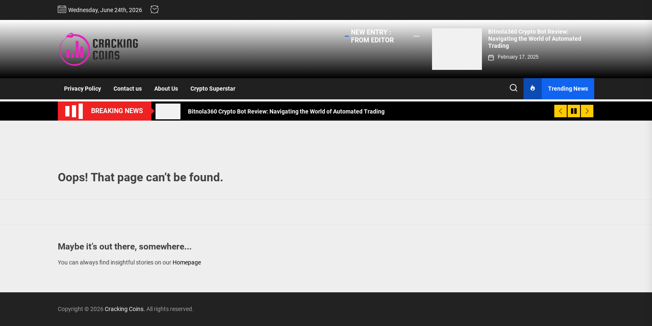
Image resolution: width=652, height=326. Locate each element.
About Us (166, 88)
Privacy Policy (82, 88)
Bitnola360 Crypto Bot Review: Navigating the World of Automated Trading (534, 38)
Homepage (187, 262)
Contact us (128, 88)
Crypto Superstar (212, 88)
